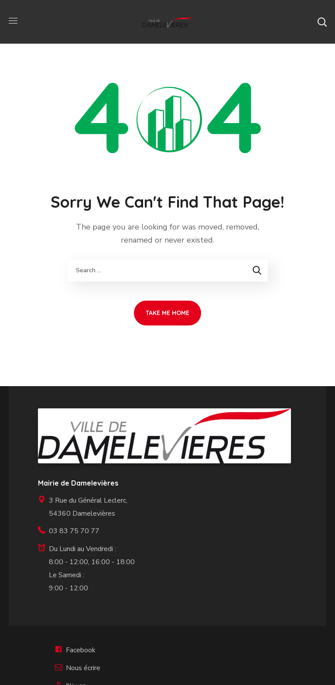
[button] (322, 22)
